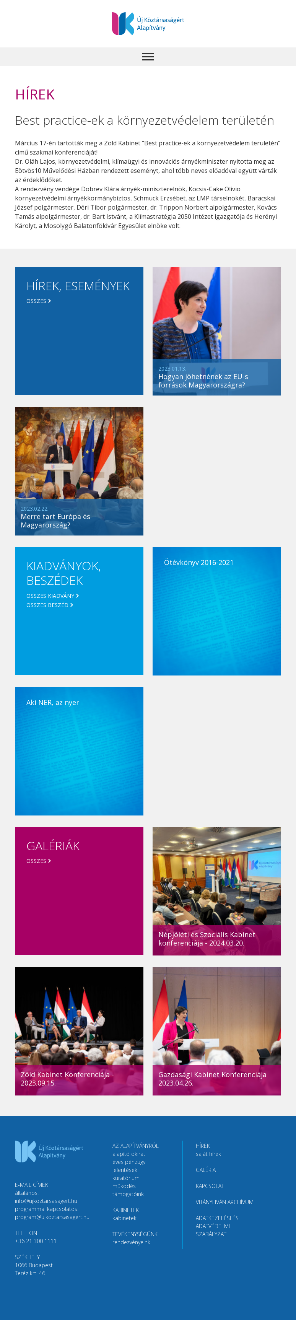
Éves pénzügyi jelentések (129, 1166)
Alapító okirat (128, 1153)
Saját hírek (208, 1153)
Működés (124, 1186)
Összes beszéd (47, 605)
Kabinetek (124, 1218)
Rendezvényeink (131, 1242)
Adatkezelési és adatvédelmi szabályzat (217, 1226)
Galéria (206, 1170)
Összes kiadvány (50, 595)
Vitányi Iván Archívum (225, 1202)
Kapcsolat (210, 1186)
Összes (36, 300)
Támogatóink (128, 1194)
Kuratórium (126, 1178)
